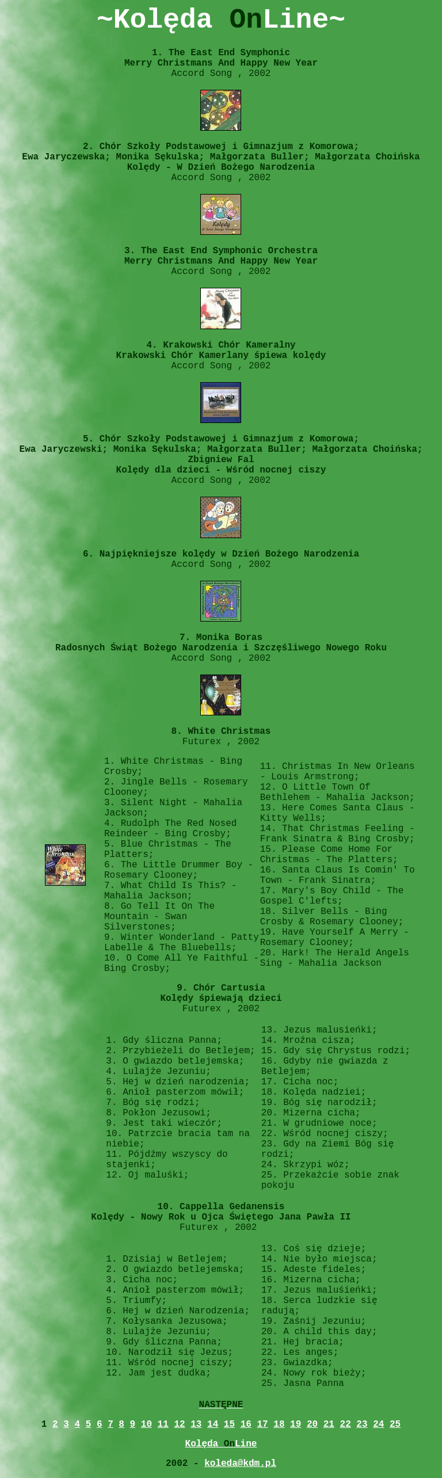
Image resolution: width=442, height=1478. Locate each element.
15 (229, 1424)
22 (345, 1424)
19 (295, 1424)
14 (212, 1424)
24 (378, 1424)
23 (361, 1424)
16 (246, 1424)
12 (179, 1424)
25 (395, 1424)
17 (262, 1424)
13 (195, 1424)
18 (278, 1424)
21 (328, 1424)
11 (163, 1424)
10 (146, 1424)
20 (312, 1424)
